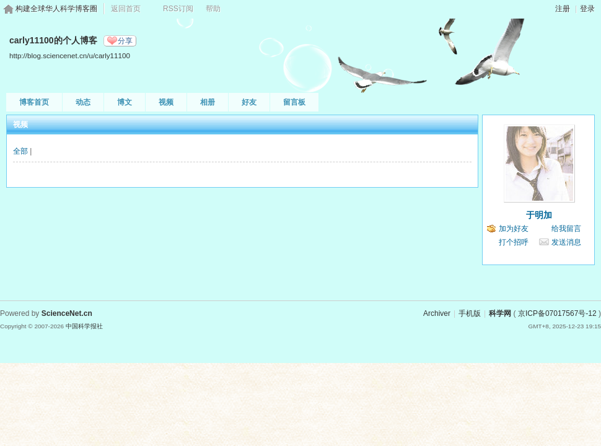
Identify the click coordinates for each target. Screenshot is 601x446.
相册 (207, 102)
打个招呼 (514, 242)
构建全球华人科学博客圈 (56, 8)
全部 (20, 151)
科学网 (500, 313)
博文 (124, 102)
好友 (249, 102)
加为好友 (514, 228)
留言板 (294, 102)
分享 (125, 41)
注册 (562, 8)
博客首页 (34, 102)
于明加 (539, 215)
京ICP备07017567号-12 (557, 313)
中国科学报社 (84, 326)
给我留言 (566, 228)
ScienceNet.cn (67, 313)
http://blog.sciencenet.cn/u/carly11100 (69, 55)
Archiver (436, 313)
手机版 (469, 313)
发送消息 (566, 242)
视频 (166, 102)
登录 (587, 8)
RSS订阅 (178, 8)
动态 (83, 102)
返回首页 (126, 8)
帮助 (213, 8)
